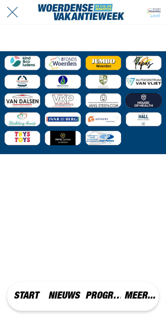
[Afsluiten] (12, 12)
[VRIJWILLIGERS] (153, 12)
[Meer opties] (140, 296)
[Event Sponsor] (22, 63)
